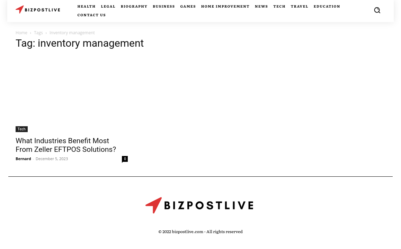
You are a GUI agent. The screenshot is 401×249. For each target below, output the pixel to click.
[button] (377, 10)
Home (21, 33)
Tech (22, 129)
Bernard (23, 158)
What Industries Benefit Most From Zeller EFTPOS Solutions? (66, 145)
